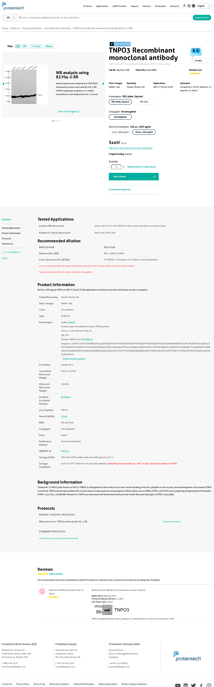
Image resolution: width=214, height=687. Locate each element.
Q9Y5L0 (65, 451)
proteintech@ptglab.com (14, 666)
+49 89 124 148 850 (118, 663)
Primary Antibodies (32, 28)
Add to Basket (119, 176)
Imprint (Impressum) (107, 684)
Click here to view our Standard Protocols (58, 538)
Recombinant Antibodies (58, 28)
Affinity (48, 46)
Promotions (160, 6)
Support (134, 6)
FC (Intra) (36, 46)
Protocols (6, 238)
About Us (174, 6)
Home (5, 28)
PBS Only (144, 102)
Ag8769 (71, 322)
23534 (64, 416)
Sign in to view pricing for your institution (130, 148)
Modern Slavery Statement (134, 684)
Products (87, 6)
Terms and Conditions (59, 684)
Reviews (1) (195, 70)
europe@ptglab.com (65, 666)
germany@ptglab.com (119, 666)
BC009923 (88, 339)
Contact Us (7, 684)
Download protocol (171, 521)
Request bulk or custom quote (141, 167)
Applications (102, 6)
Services (147, 6)
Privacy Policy (22, 684)
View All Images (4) (68, 111)
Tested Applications (11, 228)
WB (24, 46)
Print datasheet (11, 252)
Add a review (56, 574)
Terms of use (39, 684)
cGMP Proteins (119, 6)
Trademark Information (83, 684)
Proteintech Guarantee (120, 189)
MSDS (4, 258)
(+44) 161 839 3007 (64, 663)
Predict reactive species (74, 358)
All (17, 46)
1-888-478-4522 (10, 663)
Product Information (11, 233)
